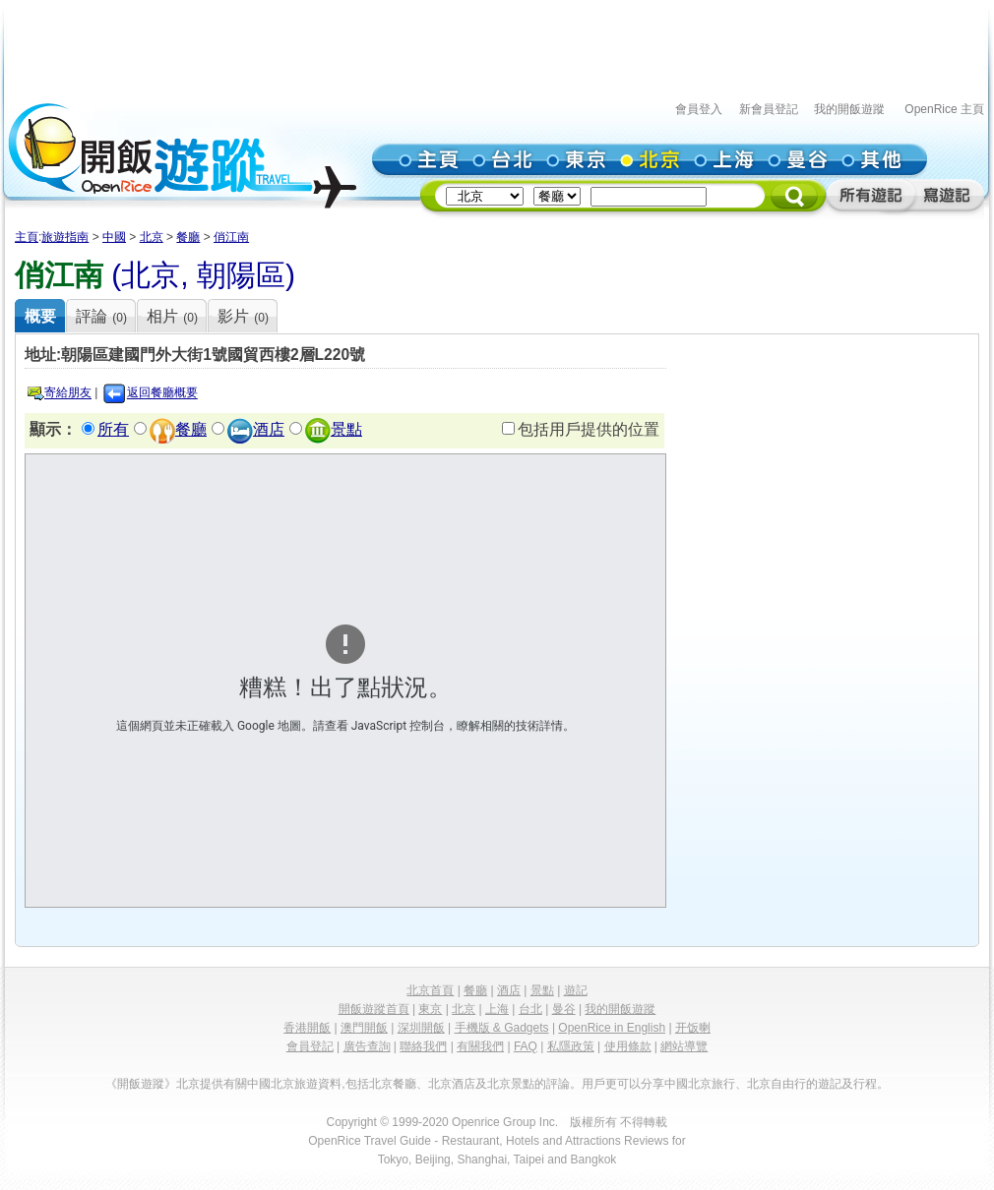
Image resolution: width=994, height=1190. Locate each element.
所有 (113, 429)
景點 (346, 429)
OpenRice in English (611, 1028)
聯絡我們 (423, 1046)
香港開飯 (307, 1028)
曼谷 (564, 1009)
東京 (430, 1009)
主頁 (26, 237)
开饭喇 (693, 1028)
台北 (530, 1009)
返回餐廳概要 (162, 393)
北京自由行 (776, 1084)
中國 (114, 237)
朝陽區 (241, 275)
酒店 (268, 429)
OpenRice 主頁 (944, 109)
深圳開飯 (421, 1028)
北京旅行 (711, 1084)
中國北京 (270, 1084)
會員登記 (310, 1046)
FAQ (525, 1046)
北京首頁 (430, 990)
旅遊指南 (65, 237)
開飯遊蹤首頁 (374, 1009)
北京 (151, 237)
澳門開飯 (364, 1028)
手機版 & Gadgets (502, 1028)
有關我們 (480, 1046)
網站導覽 (684, 1046)
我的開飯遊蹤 (849, 109)
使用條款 (628, 1046)
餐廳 (188, 237)
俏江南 (231, 237)
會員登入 (698, 109)
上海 (497, 1009)
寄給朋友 (68, 393)
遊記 (576, 990)
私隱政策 (570, 1046)
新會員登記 (768, 109)
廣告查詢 (367, 1046)
